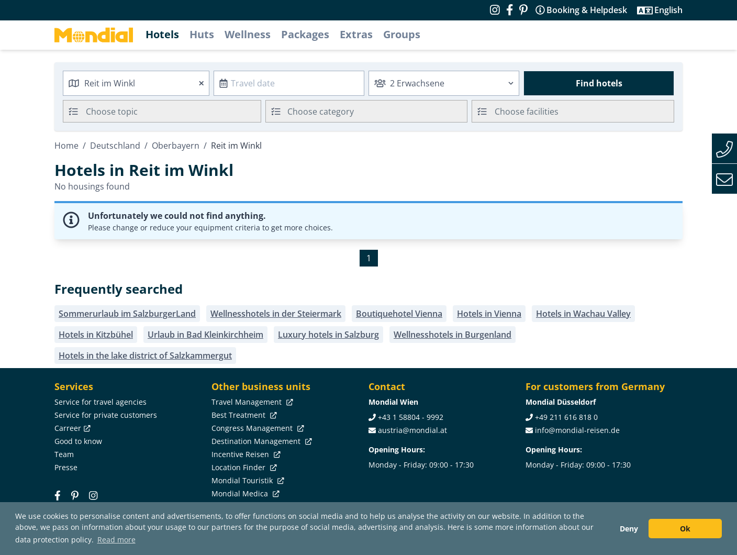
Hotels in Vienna (489, 313)
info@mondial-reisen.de (577, 430)
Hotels (162, 34)
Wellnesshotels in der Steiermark (275, 313)
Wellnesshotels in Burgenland (452, 334)
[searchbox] (174, 111)
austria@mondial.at (412, 430)
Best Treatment (243, 415)
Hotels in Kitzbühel (96, 334)
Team (64, 454)
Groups (401, 34)
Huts (201, 34)
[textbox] (366, 110)
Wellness (248, 34)
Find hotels (599, 83)
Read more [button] (116, 540)
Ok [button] (685, 529)
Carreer (71, 428)
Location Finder (243, 467)
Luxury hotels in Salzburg (328, 334)
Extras (356, 34)
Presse (65, 467)
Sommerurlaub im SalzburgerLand (127, 313)
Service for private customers (105, 415)
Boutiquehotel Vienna (399, 313)
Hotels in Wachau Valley (583, 313)
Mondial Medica (244, 493)
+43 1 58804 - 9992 (410, 417)
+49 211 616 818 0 (566, 417)
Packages (305, 34)
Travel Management (251, 402)
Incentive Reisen (244, 454)
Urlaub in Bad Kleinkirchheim (205, 334)
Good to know (78, 441)
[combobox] (136, 83)
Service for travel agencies (100, 402)
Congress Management (256, 428)
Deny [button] (629, 529)
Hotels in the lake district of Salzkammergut (145, 355)
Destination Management (260, 441)
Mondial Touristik (246, 480)
